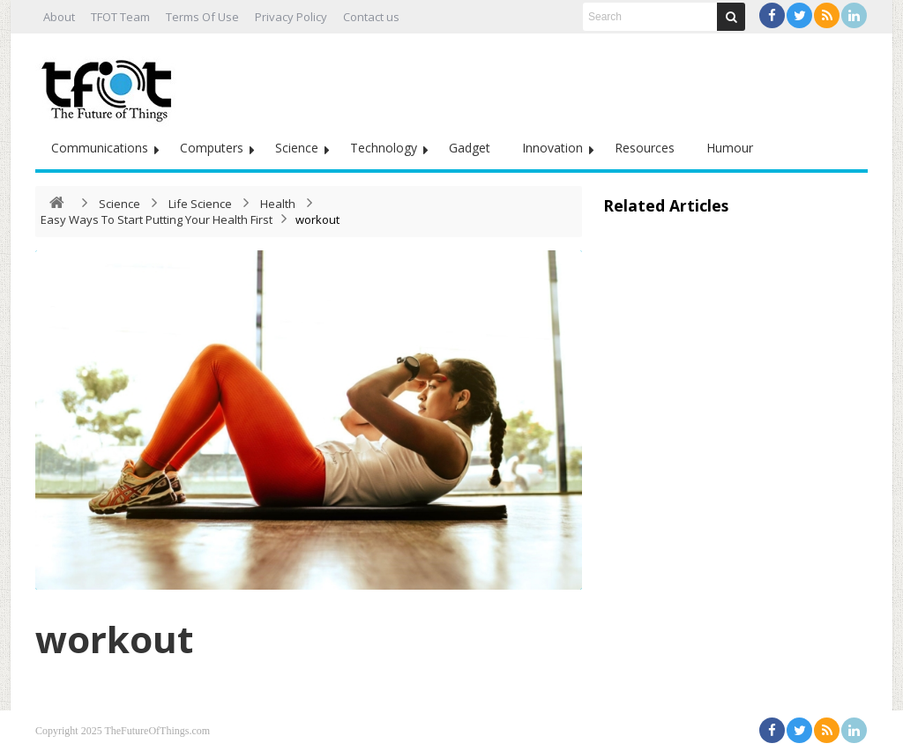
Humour (729, 147)
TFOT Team (120, 17)
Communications (99, 147)
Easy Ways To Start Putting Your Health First (156, 219)
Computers (211, 147)
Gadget (469, 147)
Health (277, 204)
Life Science (200, 204)
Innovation (552, 147)
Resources (645, 147)
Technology (383, 147)
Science (296, 147)
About (59, 17)
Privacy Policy (291, 17)
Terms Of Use (202, 17)
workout (114, 638)
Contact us (371, 17)
